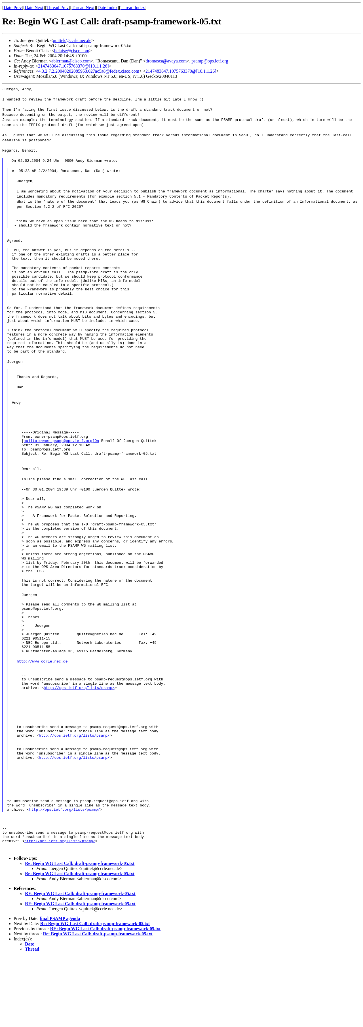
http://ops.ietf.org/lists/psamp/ (79, 742)
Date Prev (13, 7)
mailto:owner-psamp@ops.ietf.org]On (61, 461)
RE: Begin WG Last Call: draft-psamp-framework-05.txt (80, 964)
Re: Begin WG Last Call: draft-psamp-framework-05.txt (79, 934)
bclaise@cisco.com (71, 50)
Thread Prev (57, 7)
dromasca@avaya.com (166, 60)
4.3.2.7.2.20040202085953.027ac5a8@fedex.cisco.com (88, 71)
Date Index (108, 7)
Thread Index (133, 7)
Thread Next (83, 7)
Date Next (34, 7)
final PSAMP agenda (60, 989)
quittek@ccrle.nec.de (72, 40)
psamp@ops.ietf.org (209, 60)
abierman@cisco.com (71, 60)
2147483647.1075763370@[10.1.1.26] (73, 66)
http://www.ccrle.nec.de (42, 712)
